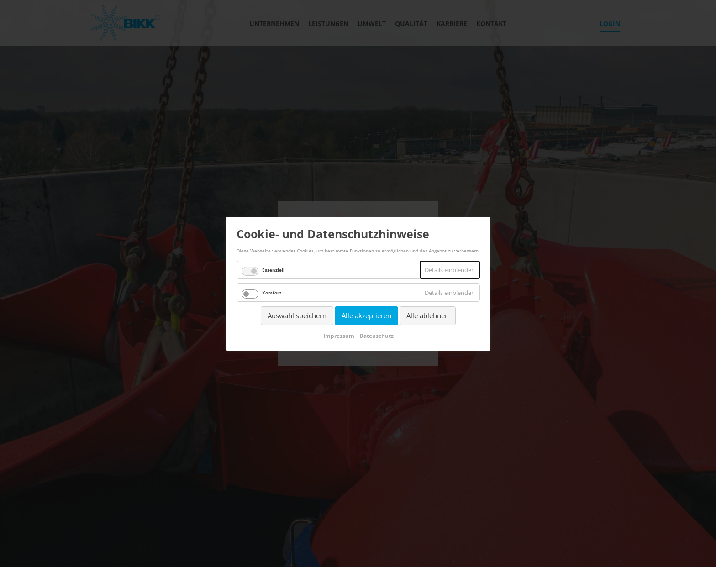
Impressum (338, 335)
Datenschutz (376, 335)
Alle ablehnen (427, 315)
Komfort (271, 292)
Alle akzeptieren (366, 315)
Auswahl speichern (297, 315)
